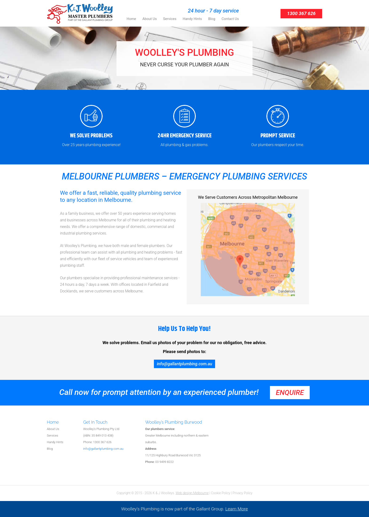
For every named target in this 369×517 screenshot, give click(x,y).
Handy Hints (55, 442)
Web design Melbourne (192, 493)
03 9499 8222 (159, 462)
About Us (53, 429)
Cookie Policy (220, 493)
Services (52, 435)
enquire (290, 392)
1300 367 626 (301, 13)
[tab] (65, 422)
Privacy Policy (242, 493)
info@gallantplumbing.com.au (184, 363)
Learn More (236, 509)
